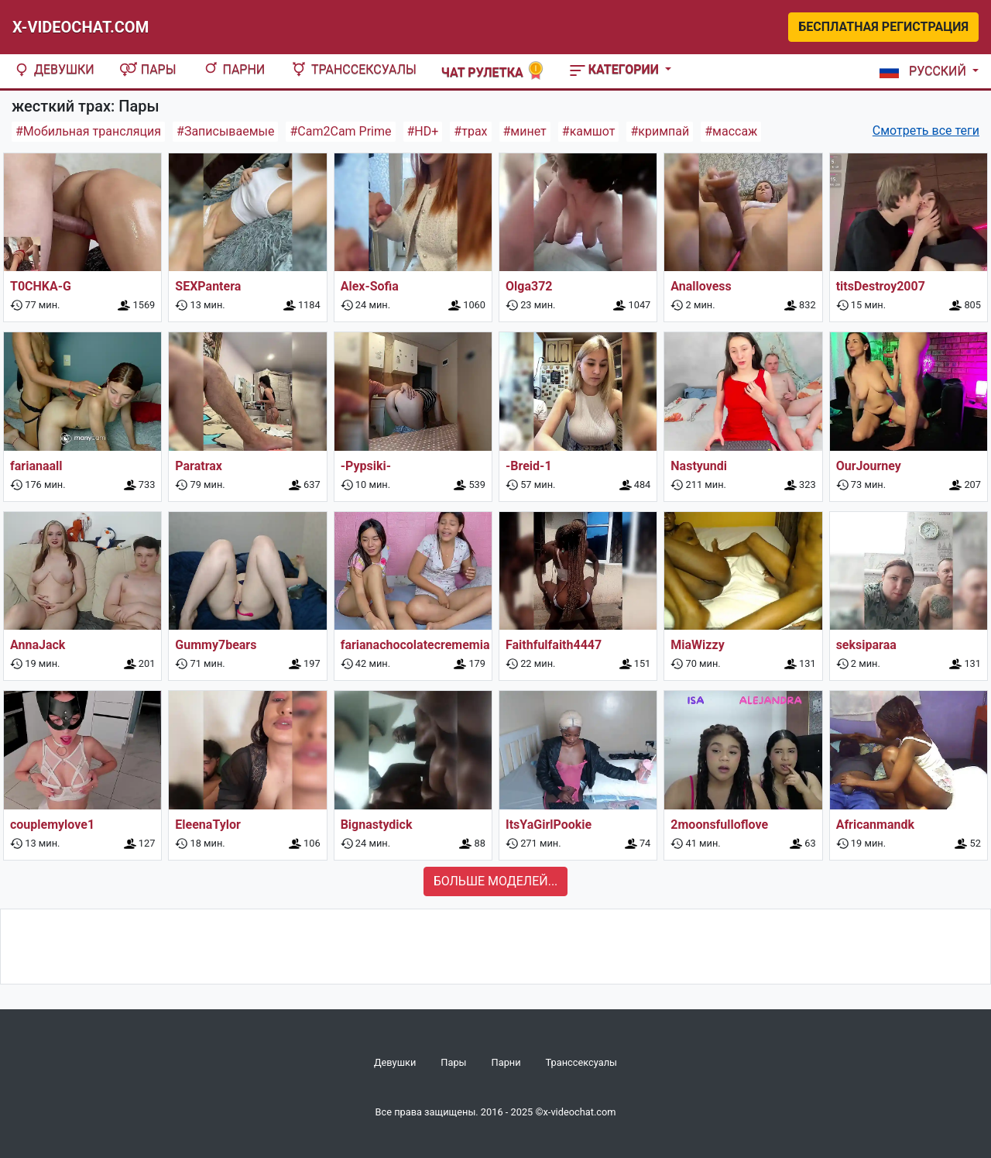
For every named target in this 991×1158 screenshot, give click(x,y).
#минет (525, 131)
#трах (470, 131)
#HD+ (423, 131)
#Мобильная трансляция (88, 131)
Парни (233, 69)
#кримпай (659, 131)
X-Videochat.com (80, 27)
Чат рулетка (493, 71)
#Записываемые (225, 131)
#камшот (589, 131)
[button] (926, 71)
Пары (148, 69)
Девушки (53, 69)
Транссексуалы (353, 69)
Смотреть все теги (926, 130)
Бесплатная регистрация (883, 26)
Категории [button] (616, 69)
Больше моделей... (496, 881)
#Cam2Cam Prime (340, 131)
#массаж (731, 131)
